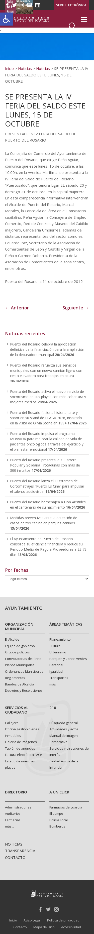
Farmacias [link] (13, 820)
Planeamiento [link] (60, 639)
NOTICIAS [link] (13, 844)
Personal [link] (56, 665)
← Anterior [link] (17, 308)
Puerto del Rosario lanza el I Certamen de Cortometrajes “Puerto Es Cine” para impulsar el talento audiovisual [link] (47, 486)
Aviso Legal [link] (32, 920)
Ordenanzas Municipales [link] (24, 671)
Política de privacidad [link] (63, 920)
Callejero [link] (12, 723)
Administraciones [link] (18, 807)
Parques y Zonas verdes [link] (68, 658)
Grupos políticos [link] (17, 652)
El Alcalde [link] (12, 639)
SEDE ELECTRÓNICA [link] (71, 5)
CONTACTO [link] (15, 857)
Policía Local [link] (58, 820)
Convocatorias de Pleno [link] (23, 658)
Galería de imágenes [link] (21, 742)
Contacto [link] (20, 927)
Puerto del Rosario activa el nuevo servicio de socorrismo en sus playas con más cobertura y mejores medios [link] (48, 396)
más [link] (52, 684)
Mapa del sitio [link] (44, 927)
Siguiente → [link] (75, 308)
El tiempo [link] (56, 813)
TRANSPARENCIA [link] (20, 850)
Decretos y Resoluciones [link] (24, 690)
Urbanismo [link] (57, 652)
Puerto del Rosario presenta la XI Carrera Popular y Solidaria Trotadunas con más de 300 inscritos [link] (45, 465)
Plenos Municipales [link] (20, 665)
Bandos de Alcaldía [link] (19, 684)
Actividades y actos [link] (63, 729)
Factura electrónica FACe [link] (23, 754)
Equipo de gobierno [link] (20, 646)
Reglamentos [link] (15, 677)
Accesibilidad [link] (71, 927)
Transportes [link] (58, 677)
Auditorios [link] (13, 813)
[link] (6, 19)
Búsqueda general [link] (63, 723)
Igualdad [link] (56, 671)
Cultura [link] (54, 646)
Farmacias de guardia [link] (65, 807)
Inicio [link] (13, 920)
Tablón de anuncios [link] (20, 748)
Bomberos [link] (57, 826)
